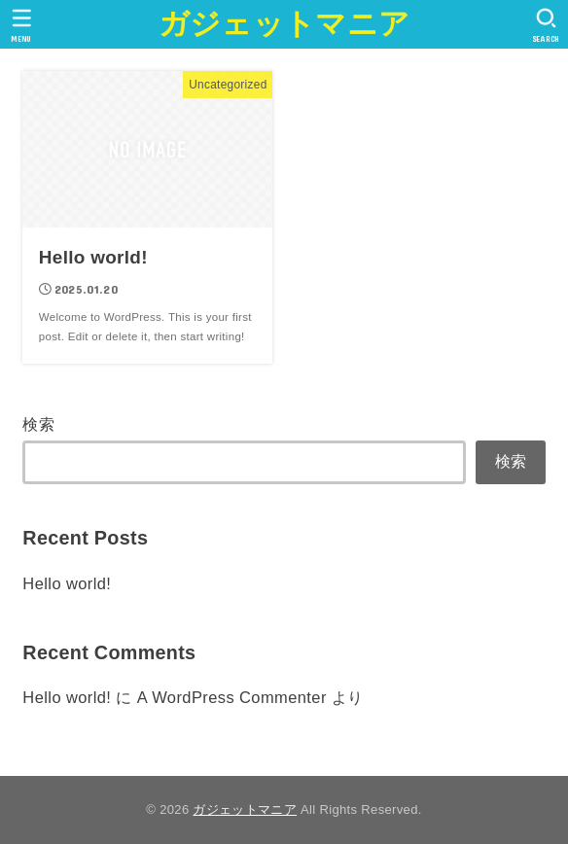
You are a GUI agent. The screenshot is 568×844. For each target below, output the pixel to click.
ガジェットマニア (284, 24)
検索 (38, 424)
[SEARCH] (546, 25)
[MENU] (22, 25)
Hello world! (66, 583)
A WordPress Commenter (232, 697)
